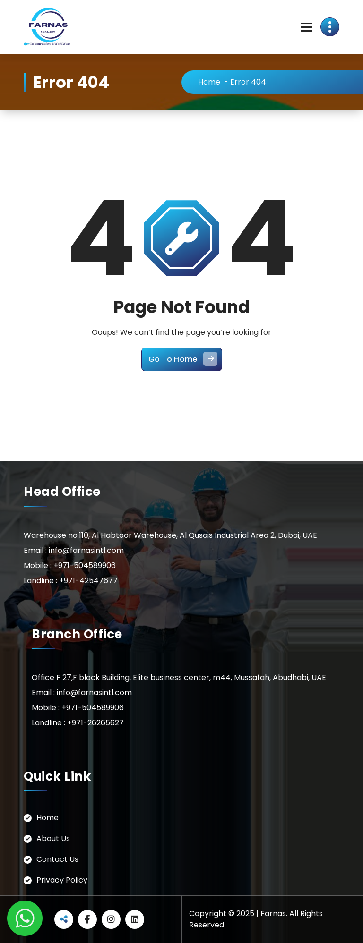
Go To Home (182, 359)
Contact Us (57, 859)
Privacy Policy (61, 880)
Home (209, 81)
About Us (53, 838)
